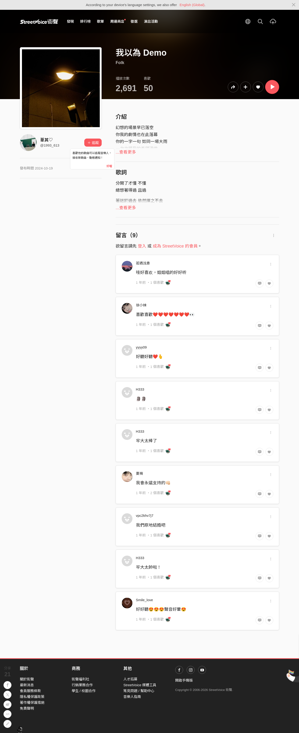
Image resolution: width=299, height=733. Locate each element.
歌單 (100, 21)
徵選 (134, 21)
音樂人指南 (132, 697)
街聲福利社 (80, 679)
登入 (142, 246)
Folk (120, 62)
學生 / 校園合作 (84, 691)
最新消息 (27, 685)
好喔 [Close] (109, 166)
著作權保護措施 (32, 702)
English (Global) (192, 5)
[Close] (293, 5)
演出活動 (151, 21)
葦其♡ (46, 140)
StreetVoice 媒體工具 (139, 685)
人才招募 (130, 679)
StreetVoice (39, 21)
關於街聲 (27, 679)
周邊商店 (118, 21)
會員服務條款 (30, 691)
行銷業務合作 (82, 685)
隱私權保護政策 (32, 697)
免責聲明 (27, 708)
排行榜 (85, 21)
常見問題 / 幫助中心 (138, 691)
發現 (70, 21)
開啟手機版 (184, 680)
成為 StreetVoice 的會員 (175, 246)
